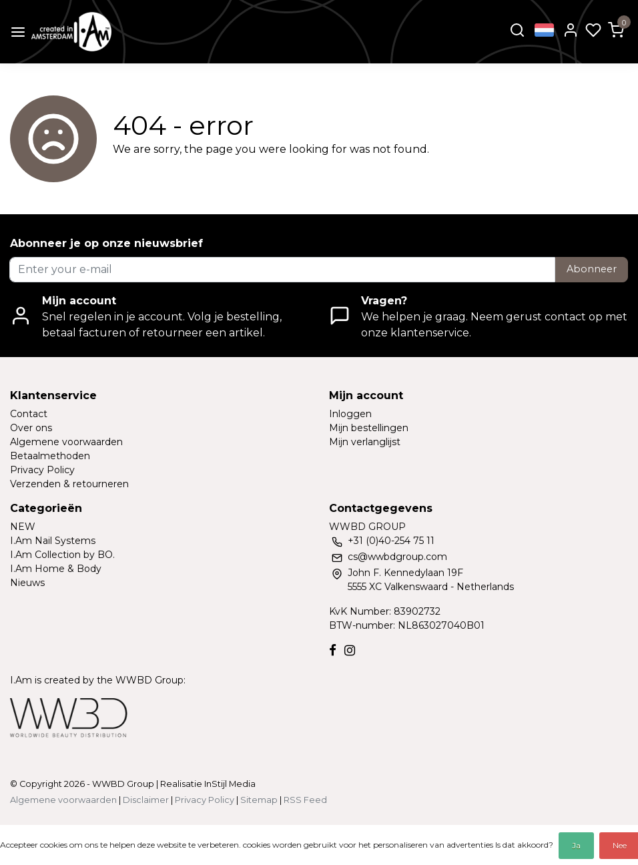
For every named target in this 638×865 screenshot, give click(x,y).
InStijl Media (229, 784)
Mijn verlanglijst (364, 442)
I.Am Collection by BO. (62, 555)
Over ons (31, 428)
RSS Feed (305, 800)
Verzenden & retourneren (69, 484)
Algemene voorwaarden (66, 442)
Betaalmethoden (50, 456)
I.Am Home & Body (55, 569)
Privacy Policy (42, 470)
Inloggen (350, 414)
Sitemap (259, 800)
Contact (28, 414)
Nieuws (27, 583)
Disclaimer (146, 800)
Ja (576, 845)
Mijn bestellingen (368, 428)
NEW (22, 527)
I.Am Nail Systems (52, 541)
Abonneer (592, 269)
